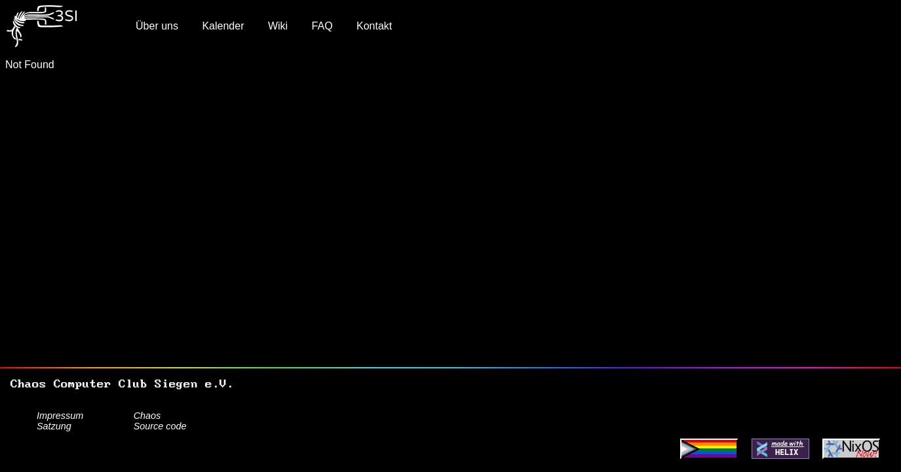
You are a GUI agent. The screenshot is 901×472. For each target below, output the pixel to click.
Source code (160, 426)
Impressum (60, 415)
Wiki (278, 25)
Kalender (223, 25)
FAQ (322, 25)
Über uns (157, 25)
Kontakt (374, 25)
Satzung (54, 426)
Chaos (147, 415)
